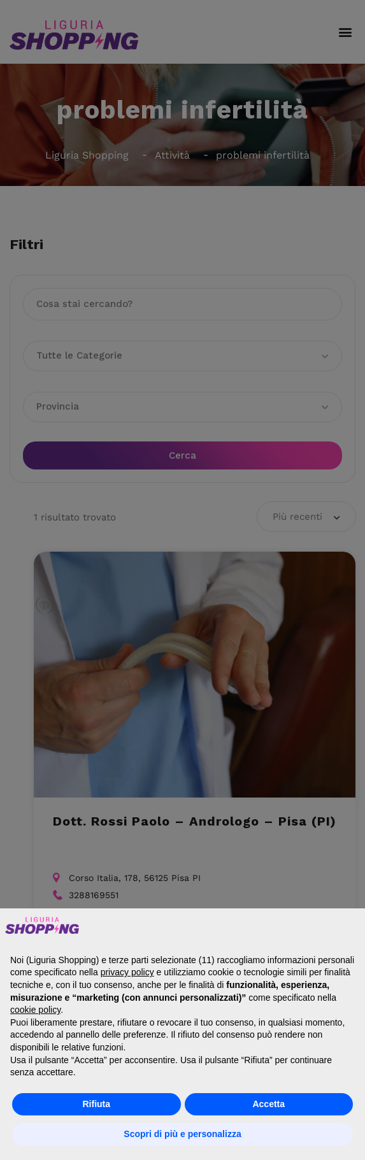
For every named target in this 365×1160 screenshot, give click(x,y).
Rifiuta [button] (96, 1104)
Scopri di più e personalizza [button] (182, 1134)
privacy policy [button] (127, 972)
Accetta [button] (268, 1104)
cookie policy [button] (35, 1010)
